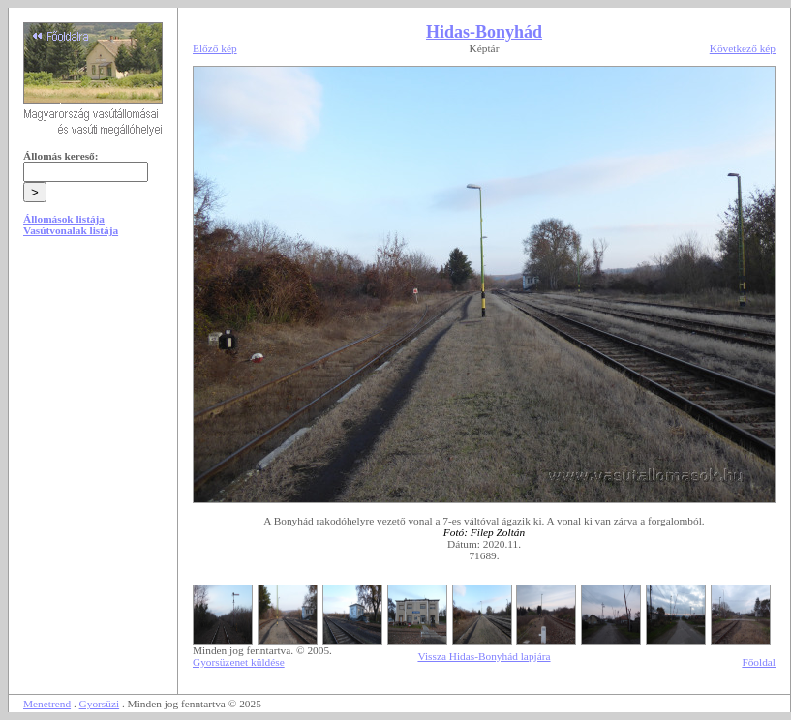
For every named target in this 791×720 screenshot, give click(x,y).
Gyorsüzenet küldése (239, 662)
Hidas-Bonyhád (484, 32)
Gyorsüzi (99, 703)
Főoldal (759, 662)
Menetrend (47, 703)
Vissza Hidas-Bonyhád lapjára (483, 656)
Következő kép (743, 48)
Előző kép (215, 48)
